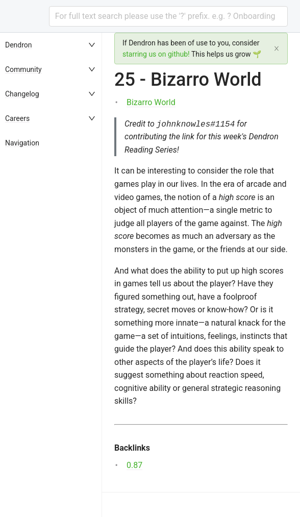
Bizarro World (151, 102)
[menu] (51, 275)
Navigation (22, 143)
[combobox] (168, 16)
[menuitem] (51, 45)
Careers (17, 118)
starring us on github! (156, 54)
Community (23, 69)
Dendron (18, 45)
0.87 (134, 465)
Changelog (22, 94)
